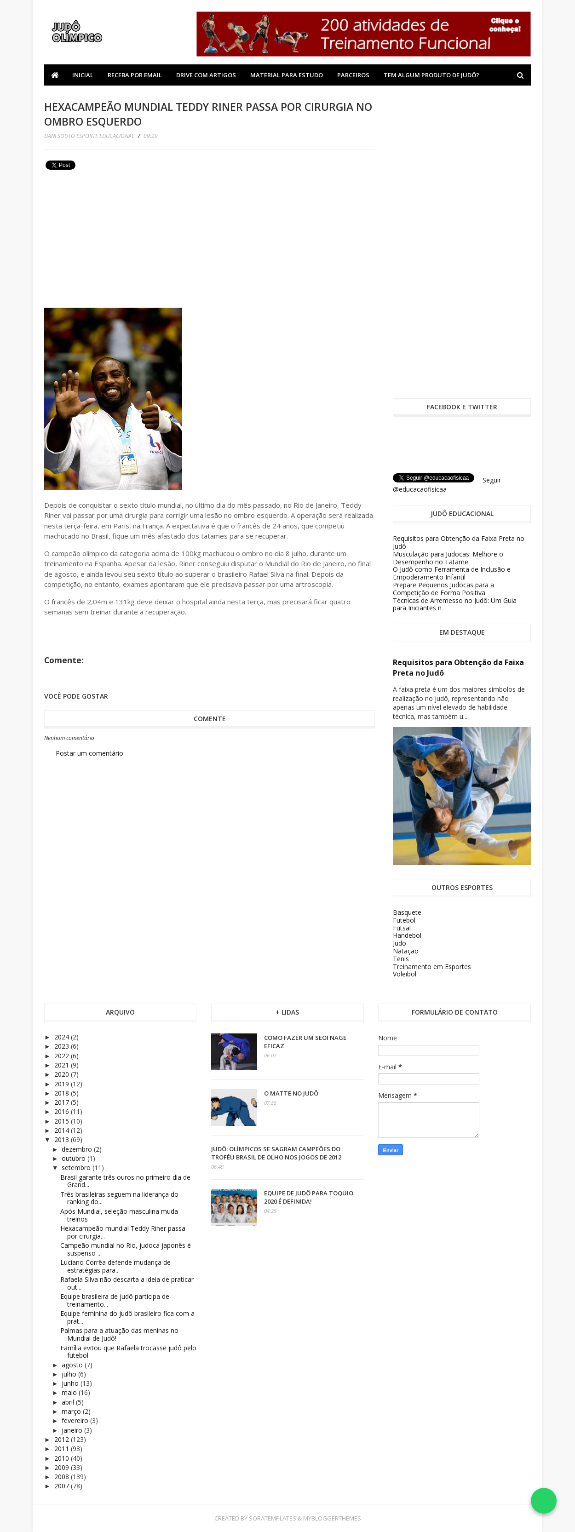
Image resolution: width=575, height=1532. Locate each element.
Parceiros (353, 75)
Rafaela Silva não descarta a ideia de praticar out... (127, 1283)
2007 (62, 1485)
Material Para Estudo (286, 75)
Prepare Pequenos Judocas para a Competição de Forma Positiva (443, 588)
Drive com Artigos (206, 75)
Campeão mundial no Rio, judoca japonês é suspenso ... (125, 1249)
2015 (62, 1121)
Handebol (407, 935)
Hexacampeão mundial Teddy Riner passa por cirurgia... (122, 1232)
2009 (62, 1467)
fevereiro (76, 1420)
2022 (62, 1055)
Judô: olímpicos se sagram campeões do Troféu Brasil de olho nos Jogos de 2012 (276, 1153)
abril (69, 1402)
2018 (62, 1093)
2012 (62, 1439)
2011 (62, 1448)
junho (71, 1383)
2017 (62, 1102)
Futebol (404, 920)
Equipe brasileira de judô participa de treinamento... (114, 1300)
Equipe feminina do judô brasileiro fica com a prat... (127, 1317)
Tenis (401, 958)
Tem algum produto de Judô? (431, 75)
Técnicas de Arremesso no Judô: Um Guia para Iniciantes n (455, 604)
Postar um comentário (89, 753)
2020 (62, 1074)
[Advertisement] (113, 237)
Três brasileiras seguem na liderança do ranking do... (119, 1198)
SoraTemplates (272, 1518)
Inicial (82, 75)
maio (70, 1392)
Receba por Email (135, 75)
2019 (62, 1083)
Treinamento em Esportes (432, 966)
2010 (62, 1458)
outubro (74, 1158)
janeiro (73, 1430)
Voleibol (404, 974)
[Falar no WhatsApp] (544, 1501)
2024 (62, 1037)
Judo (399, 943)
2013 (62, 1139)
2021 (62, 1065)
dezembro (78, 1149)
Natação (406, 951)
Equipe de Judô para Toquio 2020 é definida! (308, 1197)
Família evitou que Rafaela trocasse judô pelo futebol (128, 1351)
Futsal (402, 928)
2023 (62, 1046)
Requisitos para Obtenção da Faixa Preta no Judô (458, 542)
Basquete (407, 912)
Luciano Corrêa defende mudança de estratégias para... (115, 1266)
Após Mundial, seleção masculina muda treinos (119, 1215)
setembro (77, 1167)
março (72, 1411)
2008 (62, 1476)
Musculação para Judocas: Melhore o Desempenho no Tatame (448, 558)
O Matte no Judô (291, 1093)
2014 (62, 1130)
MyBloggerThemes (332, 1518)
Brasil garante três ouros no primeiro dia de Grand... (125, 1181)
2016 (62, 1111)
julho (70, 1374)
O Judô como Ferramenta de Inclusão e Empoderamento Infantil (452, 573)
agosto (73, 1364)
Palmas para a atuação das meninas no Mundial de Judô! (119, 1334)
